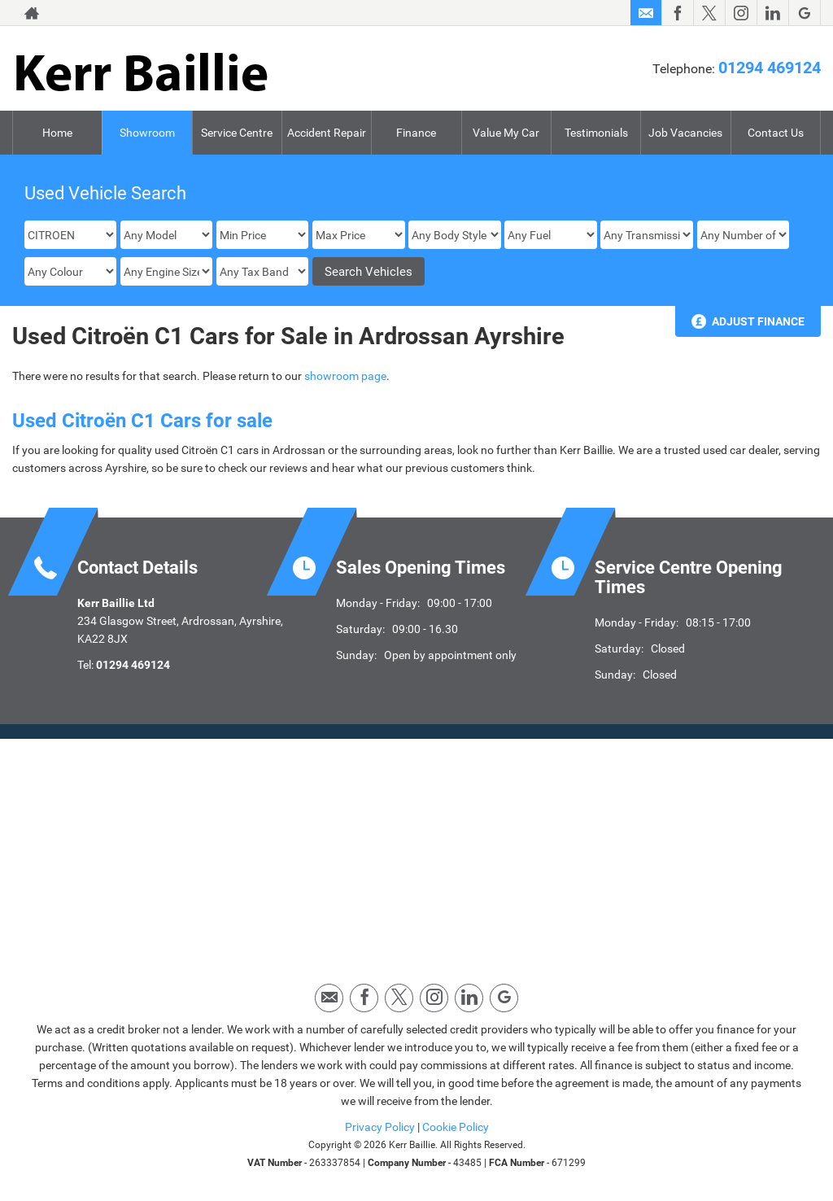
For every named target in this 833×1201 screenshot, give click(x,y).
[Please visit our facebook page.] (677, 13)
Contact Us (776, 132)
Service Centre (237, 132)
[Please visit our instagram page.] (741, 13)
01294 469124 (769, 67)
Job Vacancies (685, 132)
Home (57, 132)
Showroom (147, 132)
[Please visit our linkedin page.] (772, 13)
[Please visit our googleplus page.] (804, 13)
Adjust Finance (758, 321)
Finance (416, 132)
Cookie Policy (455, 1126)
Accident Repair (326, 132)
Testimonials (596, 132)
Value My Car (506, 132)
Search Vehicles (368, 271)
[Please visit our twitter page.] (709, 13)
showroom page (345, 375)
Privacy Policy (380, 1126)
